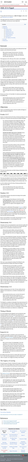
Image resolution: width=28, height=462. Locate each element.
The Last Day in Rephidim (5, 412)
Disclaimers (2, 460)
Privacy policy (3, 458)
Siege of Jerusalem (13, 451)
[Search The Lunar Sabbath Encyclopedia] (14, 4)
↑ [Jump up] (3, 421)
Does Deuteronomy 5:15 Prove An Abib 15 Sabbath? (11, 414)
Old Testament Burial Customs (10, 423)
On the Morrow (10, 211)
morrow (21, 207)
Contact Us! (8, 460)
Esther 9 (23, 435)
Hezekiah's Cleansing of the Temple (23, 443)
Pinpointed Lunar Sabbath (7, 17)
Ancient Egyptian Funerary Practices (11, 422)
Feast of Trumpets (9, 337)
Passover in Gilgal (23, 438)
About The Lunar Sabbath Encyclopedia (15, 458)
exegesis (22, 209)
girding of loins (5, 373)
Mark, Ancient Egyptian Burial (10, 421)
